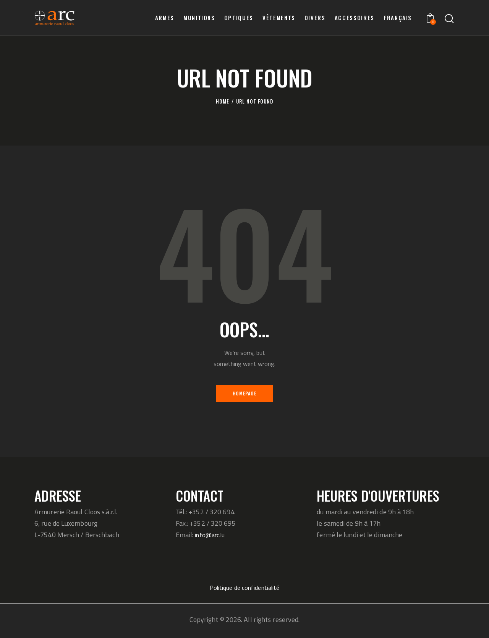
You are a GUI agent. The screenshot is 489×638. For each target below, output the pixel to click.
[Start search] (449, 19)
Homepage (244, 394)
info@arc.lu (212, 537)
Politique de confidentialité (244, 590)
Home (222, 101)
